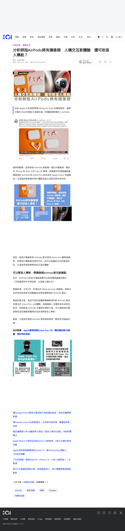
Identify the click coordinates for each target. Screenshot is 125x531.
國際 (58, 37)
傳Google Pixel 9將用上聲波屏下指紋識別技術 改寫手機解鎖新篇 (42, 414)
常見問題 (48, 519)
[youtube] (109, 512)
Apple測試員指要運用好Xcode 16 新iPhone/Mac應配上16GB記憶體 (40, 452)
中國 (65, 37)
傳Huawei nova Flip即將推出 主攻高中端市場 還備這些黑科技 (41, 424)
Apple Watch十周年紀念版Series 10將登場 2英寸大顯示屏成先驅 (42, 442)
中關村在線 (28, 482)
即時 (32, 37)
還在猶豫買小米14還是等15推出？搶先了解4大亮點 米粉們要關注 (42, 433)
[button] (100, 62)
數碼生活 (26, 45)
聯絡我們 (57, 519)
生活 (80, 37)
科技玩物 (16, 45)
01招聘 (22, 519)
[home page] (7, 37)
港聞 (17, 37)
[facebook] (98, 512)
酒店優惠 (41, 37)
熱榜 (50, 37)
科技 (73, 37)
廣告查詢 (31, 519)
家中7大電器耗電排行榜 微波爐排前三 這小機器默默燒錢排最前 (42, 471)
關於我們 (14, 519)
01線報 (5, 519)
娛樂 (24, 37)
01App (39, 519)
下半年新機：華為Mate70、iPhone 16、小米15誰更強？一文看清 (41, 461)
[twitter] (120, 512)
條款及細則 (77, 519)
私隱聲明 (67, 519)
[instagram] (104, 512)
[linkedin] (115, 512)
